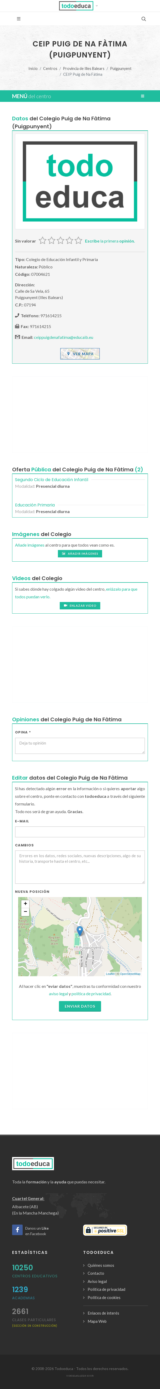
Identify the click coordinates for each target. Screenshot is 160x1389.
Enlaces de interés (103, 1313)
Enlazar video (80, 605)
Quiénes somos (101, 1265)
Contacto (96, 1273)
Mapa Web (97, 1321)
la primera (110, 240)
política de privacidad (91, 993)
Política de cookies (104, 1297)
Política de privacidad (106, 1289)
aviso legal (58, 993)
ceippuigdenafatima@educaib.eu (63, 337)
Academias (23, 1298)
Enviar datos (80, 1006)
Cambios (24, 845)
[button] (80, 6)
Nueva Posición (32, 891)
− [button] (25, 912)
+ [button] (25, 904)
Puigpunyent (121, 68)
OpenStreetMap (130, 973)
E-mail (22, 821)
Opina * (23, 732)
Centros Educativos (35, 1276)
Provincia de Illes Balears (83, 68)
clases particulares (34, 1322)
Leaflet (110, 973)
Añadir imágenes (80, 553)
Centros (50, 68)
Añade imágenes (29, 544)
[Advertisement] (80, 415)
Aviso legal (97, 1281)
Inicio (33, 68)
